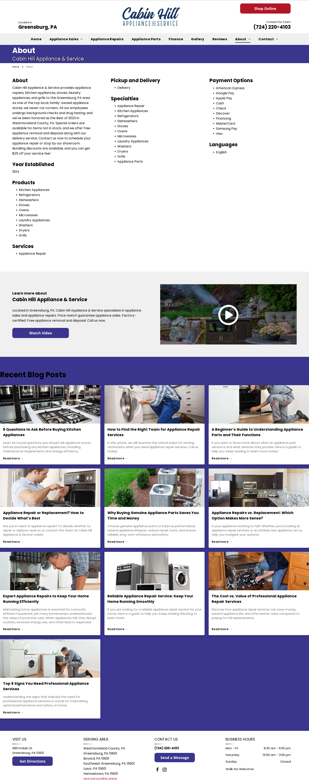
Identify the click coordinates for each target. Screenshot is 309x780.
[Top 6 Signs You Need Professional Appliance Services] (50, 658)
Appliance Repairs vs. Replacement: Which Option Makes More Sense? (252, 515)
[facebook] (157, 770)
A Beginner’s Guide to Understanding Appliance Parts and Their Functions (257, 432)
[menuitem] (36, 38)
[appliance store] (50, 404)
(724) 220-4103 (272, 27)
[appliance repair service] (154, 571)
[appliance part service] (259, 404)
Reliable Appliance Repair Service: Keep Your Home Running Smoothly (150, 598)
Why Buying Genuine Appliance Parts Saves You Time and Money (153, 515)
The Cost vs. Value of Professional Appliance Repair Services (254, 598)
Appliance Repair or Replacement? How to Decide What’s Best (43, 515)
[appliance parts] (154, 487)
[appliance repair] (50, 487)
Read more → (13, 458)
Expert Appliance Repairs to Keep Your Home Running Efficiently (46, 598)
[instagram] (165, 770)
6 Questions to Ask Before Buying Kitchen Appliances (42, 432)
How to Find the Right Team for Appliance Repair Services (153, 432)
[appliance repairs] (50, 571)
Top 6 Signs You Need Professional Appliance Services (46, 686)
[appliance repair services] (154, 404)
